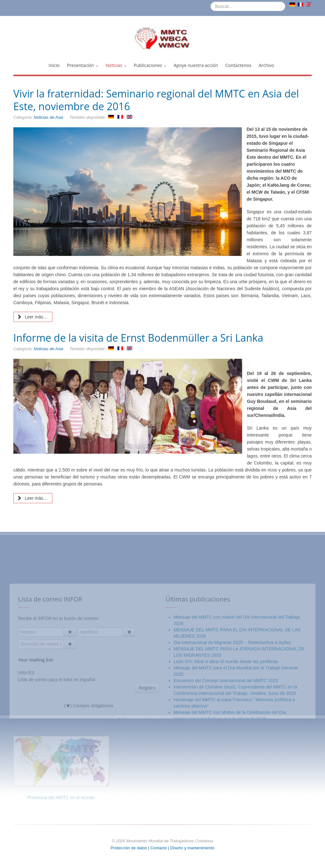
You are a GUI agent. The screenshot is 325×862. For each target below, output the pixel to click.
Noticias (116, 65)
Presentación (82, 65)
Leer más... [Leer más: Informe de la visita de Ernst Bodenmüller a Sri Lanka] (32, 498)
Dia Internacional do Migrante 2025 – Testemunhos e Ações (232, 711)
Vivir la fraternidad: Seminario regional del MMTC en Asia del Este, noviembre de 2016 (156, 100)
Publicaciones (150, 65)
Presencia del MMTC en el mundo (61, 797)
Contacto (159, 847)
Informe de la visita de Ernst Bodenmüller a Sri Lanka (138, 337)
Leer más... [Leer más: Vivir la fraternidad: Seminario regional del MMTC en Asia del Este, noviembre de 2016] (32, 316)
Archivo (266, 65)
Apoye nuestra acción (196, 65)
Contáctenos (238, 65)
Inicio (54, 65)
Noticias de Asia (48, 117)
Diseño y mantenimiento (192, 847)
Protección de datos (128, 847)
